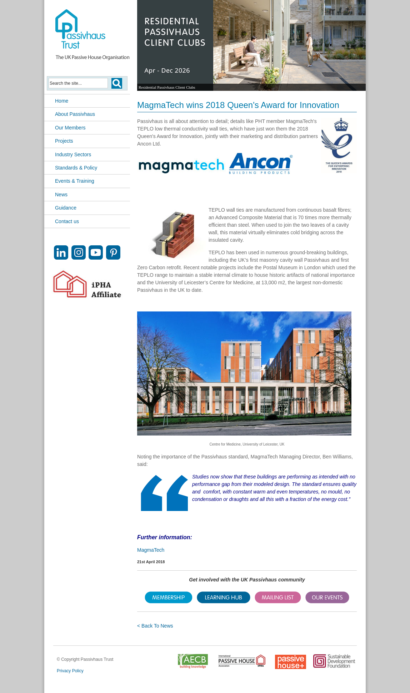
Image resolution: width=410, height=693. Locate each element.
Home (61, 101)
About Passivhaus (75, 114)
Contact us (67, 221)
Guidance (65, 208)
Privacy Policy (70, 670)
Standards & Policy (76, 168)
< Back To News (155, 626)
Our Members (70, 128)
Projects (64, 141)
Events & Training (74, 181)
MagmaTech (150, 550)
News (61, 194)
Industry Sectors (73, 154)
